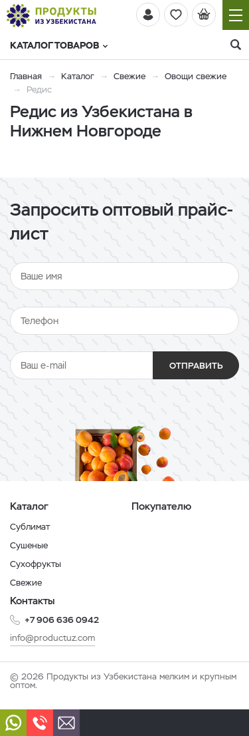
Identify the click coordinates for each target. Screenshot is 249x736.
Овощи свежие (195, 76)
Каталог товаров (59, 45)
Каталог (77, 76)
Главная (26, 76)
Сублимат (30, 526)
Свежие (129, 76)
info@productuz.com (52, 638)
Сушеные (29, 545)
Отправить (196, 365)
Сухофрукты (35, 564)
